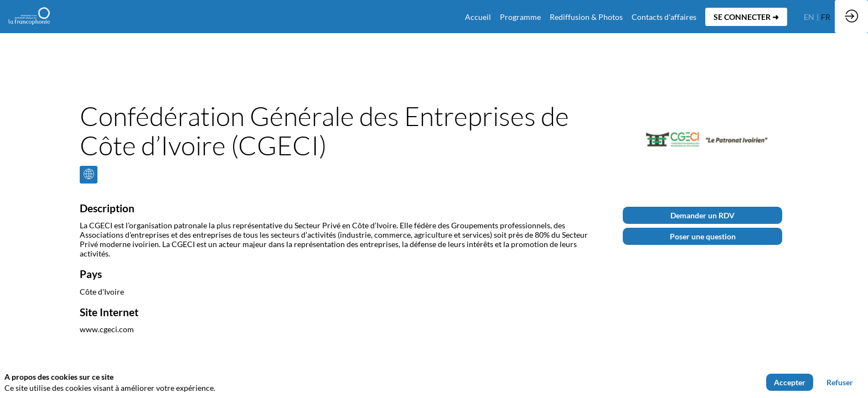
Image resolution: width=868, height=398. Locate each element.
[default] (478, 16)
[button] (746, 17)
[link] (520, 16)
